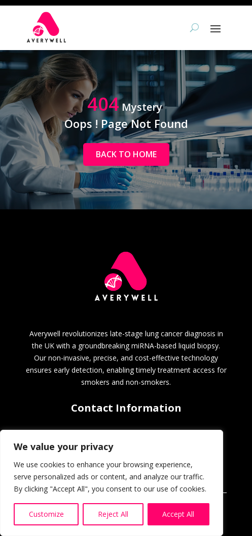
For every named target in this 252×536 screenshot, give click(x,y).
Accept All (178, 514)
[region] (111, 483)
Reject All (113, 514)
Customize (46, 514)
